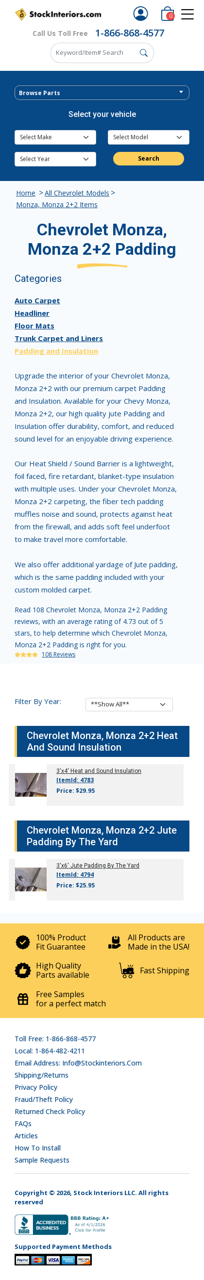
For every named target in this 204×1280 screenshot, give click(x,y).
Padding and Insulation (56, 351)
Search (148, 158)
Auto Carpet (37, 300)
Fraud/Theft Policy (44, 1099)
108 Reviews (58, 654)
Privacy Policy (36, 1087)
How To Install (38, 1147)
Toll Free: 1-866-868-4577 (55, 1038)
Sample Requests (42, 1160)
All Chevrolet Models (77, 192)
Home (25, 192)
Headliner (32, 313)
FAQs (23, 1123)
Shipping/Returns (41, 1075)
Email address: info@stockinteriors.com (78, 1062)
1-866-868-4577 (129, 32)
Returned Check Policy (50, 1111)
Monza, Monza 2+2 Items (57, 204)
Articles (26, 1135)
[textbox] (102, 93)
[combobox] (102, 92)
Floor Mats (34, 325)
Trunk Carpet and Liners (59, 338)
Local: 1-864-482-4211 (50, 1050)
